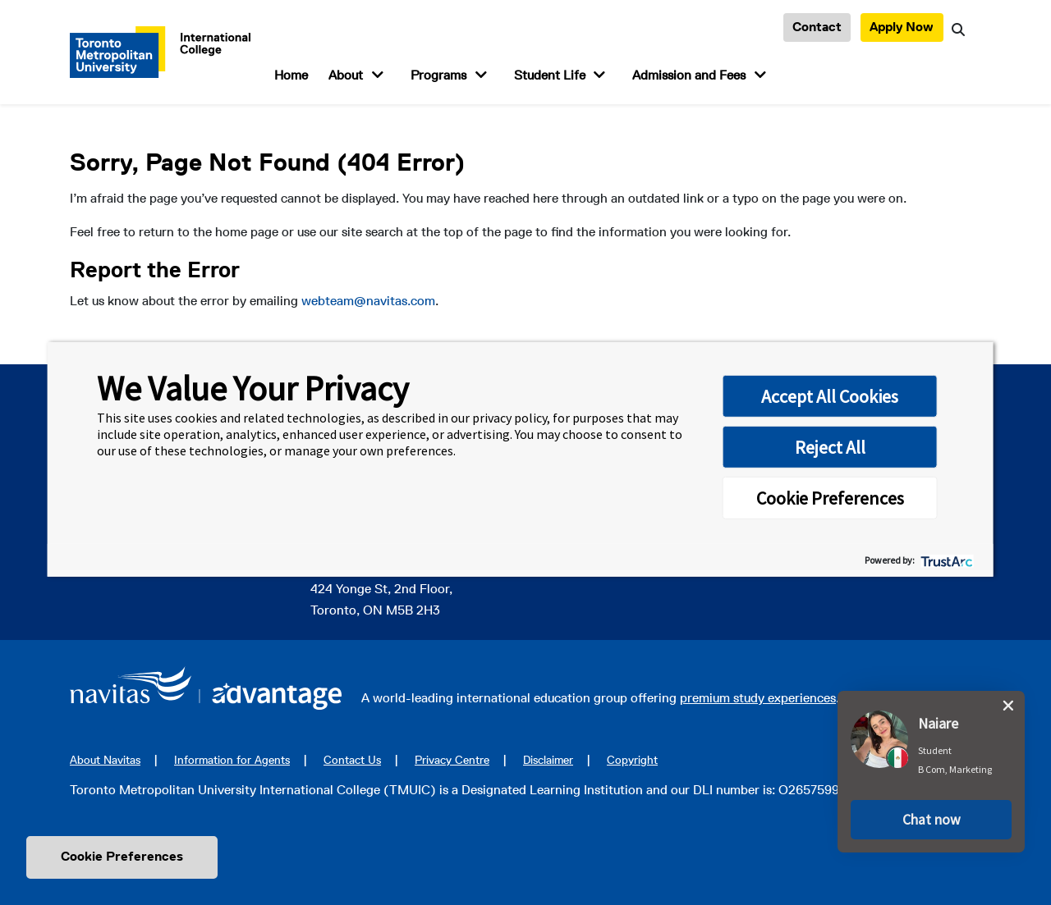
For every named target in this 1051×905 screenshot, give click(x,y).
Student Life (549, 75)
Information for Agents (232, 759)
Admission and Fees (689, 75)
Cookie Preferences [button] (830, 498)
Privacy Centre (452, 759)
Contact (817, 26)
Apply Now (902, 26)
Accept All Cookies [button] (829, 396)
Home (291, 75)
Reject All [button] (830, 447)
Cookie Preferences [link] (122, 856)
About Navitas (105, 759)
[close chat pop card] (1008, 705)
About (345, 75)
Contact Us (352, 759)
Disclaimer (548, 759)
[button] (931, 819)
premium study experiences (758, 698)
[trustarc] (945, 560)
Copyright (632, 759)
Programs (438, 75)
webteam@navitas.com (368, 301)
